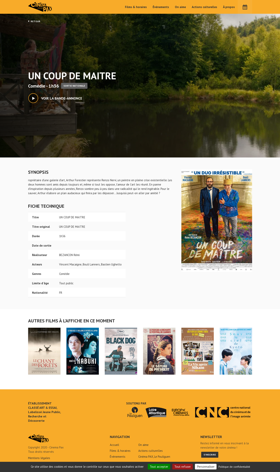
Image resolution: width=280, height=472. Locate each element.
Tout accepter (159, 466)
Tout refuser (182, 466)
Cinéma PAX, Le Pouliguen (154, 456)
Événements (161, 7)
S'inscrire (210, 454)
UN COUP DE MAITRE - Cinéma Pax (38, 438)
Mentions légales (39, 458)
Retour (34, 21)
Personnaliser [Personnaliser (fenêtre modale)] (206, 466)
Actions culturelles (204, 7)
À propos (229, 7)
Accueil (114, 445)
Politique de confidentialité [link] (234, 466)
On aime (180, 7)
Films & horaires (136, 7)
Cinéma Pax (40, 7)
